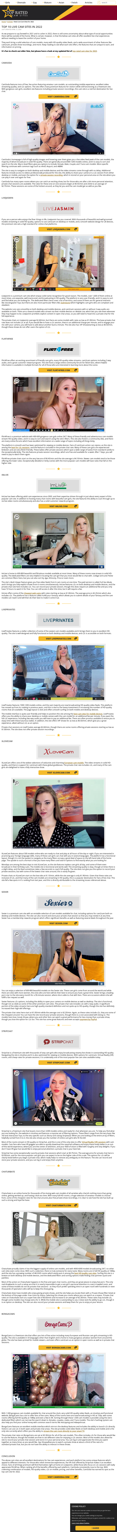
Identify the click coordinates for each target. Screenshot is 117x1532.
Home (4, 22)
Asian (61, 2)
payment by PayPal (88, 1019)
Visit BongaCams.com (58, 1347)
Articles (88, 2)
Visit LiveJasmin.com (58, 229)
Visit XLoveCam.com (58, 772)
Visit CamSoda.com (58, 96)
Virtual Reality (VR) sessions (94, 1142)
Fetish (74, 2)
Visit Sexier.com (58, 923)
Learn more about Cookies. (80, 1523)
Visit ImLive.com (58, 506)
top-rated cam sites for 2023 (84, 51)
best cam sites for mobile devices (88, 714)
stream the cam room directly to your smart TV (64, 1431)
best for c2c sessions (20, 447)
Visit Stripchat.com (58, 1062)
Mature (47, 2)
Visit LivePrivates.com (58, 638)
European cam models (74, 762)
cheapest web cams (32, 593)
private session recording (52, 175)
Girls (7, 2)
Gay (35, 2)
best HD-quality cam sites (85, 1273)
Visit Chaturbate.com (58, 1205)
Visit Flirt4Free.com (58, 370)
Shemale (21, 2)
